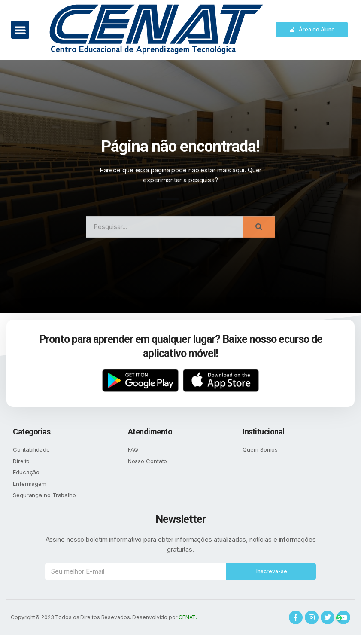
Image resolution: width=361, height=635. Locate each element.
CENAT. (188, 617)
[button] (20, 30)
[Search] (259, 233)
